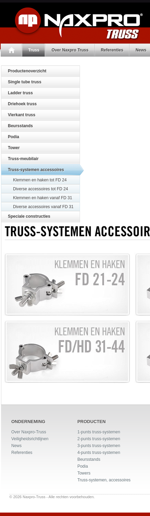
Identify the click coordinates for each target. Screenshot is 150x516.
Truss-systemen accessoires (36, 169)
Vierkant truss (21, 114)
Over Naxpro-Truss (28, 432)
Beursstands (20, 125)
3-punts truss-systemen (98, 445)
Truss (32, 50)
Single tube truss (24, 82)
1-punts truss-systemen (98, 432)
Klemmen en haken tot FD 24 (40, 180)
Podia (13, 136)
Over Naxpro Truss (69, 50)
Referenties (111, 50)
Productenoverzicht (27, 71)
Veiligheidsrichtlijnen (29, 438)
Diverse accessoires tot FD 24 (40, 189)
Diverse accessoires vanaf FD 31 (43, 206)
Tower (14, 147)
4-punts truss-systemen (98, 452)
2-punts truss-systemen (98, 438)
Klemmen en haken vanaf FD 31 (42, 197)
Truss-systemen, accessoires (103, 480)
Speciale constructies (29, 216)
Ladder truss (20, 93)
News (16, 445)
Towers (83, 473)
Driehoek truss (22, 103)
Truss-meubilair (23, 158)
